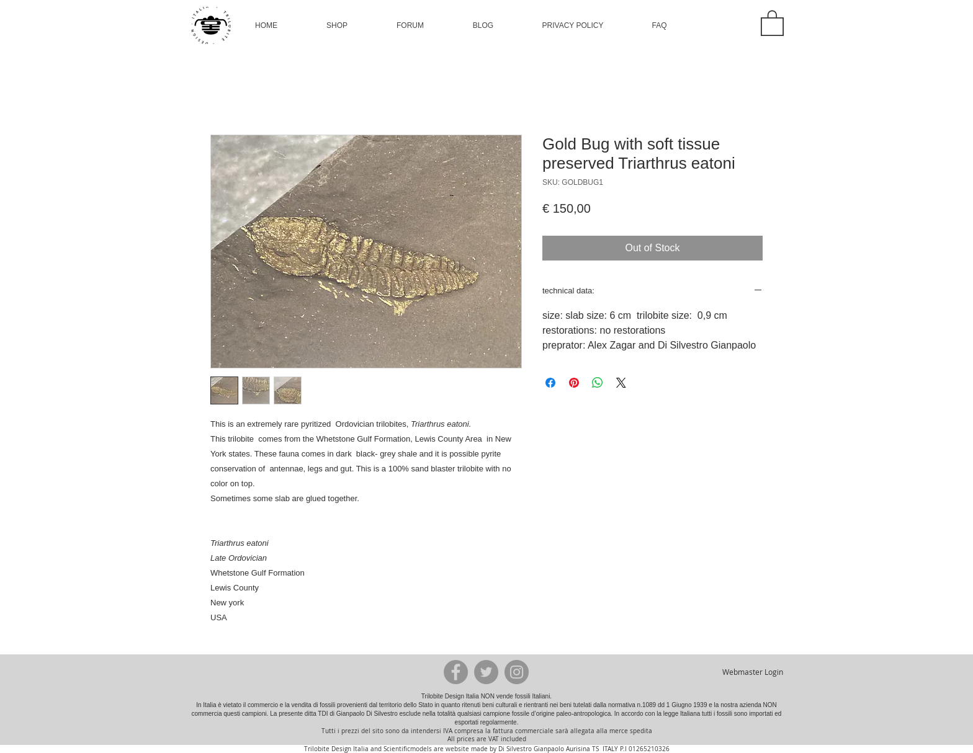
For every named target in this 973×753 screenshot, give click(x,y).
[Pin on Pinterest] (574, 382)
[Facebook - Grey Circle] (456, 672)
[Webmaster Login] (752, 671)
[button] (337, 25)
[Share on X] (621, 382)
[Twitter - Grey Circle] (486, 672)
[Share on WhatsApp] (597, 382)
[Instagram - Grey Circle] (516, 672)
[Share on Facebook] (550, 382)
